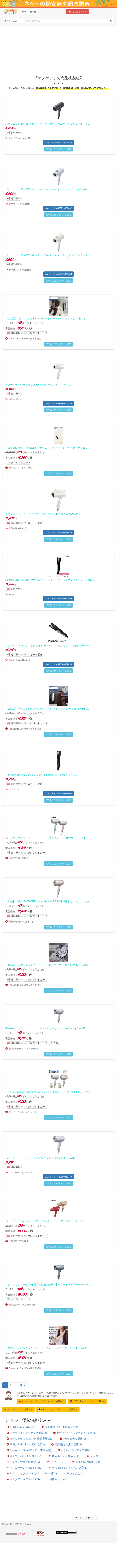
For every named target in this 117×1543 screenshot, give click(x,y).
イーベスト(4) (56, 1461)
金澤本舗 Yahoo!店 (18, 528)
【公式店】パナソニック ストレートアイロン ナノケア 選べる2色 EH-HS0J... (47, 708)
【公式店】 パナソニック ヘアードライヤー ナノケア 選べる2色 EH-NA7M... (47, 965)
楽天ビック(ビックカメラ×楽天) (24, 1048)
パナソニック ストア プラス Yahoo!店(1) (32, 1473)
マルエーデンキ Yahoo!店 (21, 1172)
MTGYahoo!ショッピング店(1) (68, 1467)
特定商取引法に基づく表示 (17, 1524)
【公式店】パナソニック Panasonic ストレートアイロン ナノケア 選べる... (46, 318)
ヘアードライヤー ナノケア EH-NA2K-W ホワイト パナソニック (40, 384)
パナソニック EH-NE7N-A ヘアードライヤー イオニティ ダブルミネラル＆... (47, 189)
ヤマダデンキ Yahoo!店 (20, 138)
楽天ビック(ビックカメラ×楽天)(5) (75, 1432)
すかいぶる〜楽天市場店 (20, 468)
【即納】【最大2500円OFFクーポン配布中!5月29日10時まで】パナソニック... (48, 901)
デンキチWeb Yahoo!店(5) (23, 1461)
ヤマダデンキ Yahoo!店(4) (23, 1479)
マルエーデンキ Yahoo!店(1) (24, 1467)
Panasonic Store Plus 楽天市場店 (25, 338)
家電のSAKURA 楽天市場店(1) (26, 1444)
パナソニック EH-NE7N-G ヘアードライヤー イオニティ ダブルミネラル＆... (47, 255)
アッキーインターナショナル (22, 1112)
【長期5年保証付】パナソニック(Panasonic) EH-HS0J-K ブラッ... (41, 775)
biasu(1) (93, 1456)
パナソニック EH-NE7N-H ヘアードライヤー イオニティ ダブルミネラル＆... (47, 123)
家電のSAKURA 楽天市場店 (22, 1304)
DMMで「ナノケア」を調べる (18, 1409)
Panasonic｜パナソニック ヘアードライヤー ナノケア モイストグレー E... (46, 1028)
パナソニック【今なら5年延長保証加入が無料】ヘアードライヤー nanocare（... (49, 1284)
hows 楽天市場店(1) (73, 1438)
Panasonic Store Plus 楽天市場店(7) (29, 1450)
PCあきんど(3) (73, 1473)
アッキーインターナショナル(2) (27, 1432)
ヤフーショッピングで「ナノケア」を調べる (42, 1401)
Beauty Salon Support (19, 660)
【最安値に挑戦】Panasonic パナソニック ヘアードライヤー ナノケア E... (46, 447)
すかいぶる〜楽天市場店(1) (75, 1450)
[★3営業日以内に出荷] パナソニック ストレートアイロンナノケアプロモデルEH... (50, 580)
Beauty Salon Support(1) (64, 1456)
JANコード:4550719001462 (58, 208)
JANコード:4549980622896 (58, 598)
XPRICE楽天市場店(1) (21, 1427)
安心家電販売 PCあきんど (21, 921)
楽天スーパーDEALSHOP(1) (25, 1456)
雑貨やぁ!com (15, 399)
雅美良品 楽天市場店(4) (66, 1444)
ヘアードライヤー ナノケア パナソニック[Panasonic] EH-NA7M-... (41, 1158)
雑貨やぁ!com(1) (57, 1479)
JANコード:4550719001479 (58, 142)
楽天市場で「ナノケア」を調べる (87, 1401)
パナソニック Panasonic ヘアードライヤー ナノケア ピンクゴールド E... (45, 1221)
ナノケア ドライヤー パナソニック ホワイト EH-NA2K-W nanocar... (42, 514)
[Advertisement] (58, 50)
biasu (11, 594)
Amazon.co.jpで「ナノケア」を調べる (58, 1409)
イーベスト (14, 789)
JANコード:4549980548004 (58, 793)
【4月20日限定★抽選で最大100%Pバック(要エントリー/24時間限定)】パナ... (48, 1092)
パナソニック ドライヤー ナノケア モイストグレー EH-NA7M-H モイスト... (46, 838)
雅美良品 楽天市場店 (18, 858)
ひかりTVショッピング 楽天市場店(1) (30, 1438)
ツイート (80, 1518)
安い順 (33, 11)
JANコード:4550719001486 (58, 274)
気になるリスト (77, 11)
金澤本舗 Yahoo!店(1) (86, 1461)
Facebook (92, 1518)
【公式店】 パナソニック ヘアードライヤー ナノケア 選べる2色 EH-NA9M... (47, 1348)
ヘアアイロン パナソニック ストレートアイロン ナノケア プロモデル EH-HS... (48, 645)
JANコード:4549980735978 (58, 403)
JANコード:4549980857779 (58, 1177)
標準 (24, 11)
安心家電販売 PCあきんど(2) (60, 1427)
